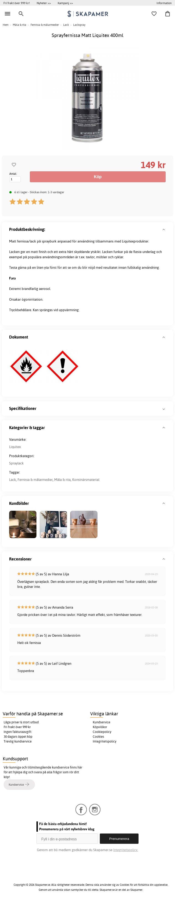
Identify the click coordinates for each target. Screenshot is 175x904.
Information (164, 3)
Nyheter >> (44, 3)
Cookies (98, 737)
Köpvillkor (100, 727)
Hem (5, 24)
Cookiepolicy (102, 732)
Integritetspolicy (104, 741)
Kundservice (101, 722)
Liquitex (15, 447)
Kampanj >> (65, 3)
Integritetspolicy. (125, 850)
